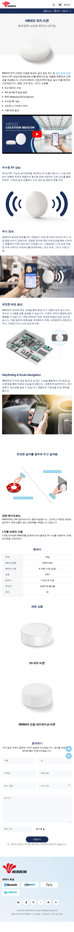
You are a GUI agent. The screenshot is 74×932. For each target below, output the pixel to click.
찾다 (54, 5)
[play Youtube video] (37, 134)
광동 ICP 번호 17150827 (21, 914)
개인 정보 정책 (57, 914)
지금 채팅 (68, 749)
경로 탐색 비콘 (63, 73)
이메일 (68, 756)
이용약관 (45, 914)
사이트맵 (36, 914)
